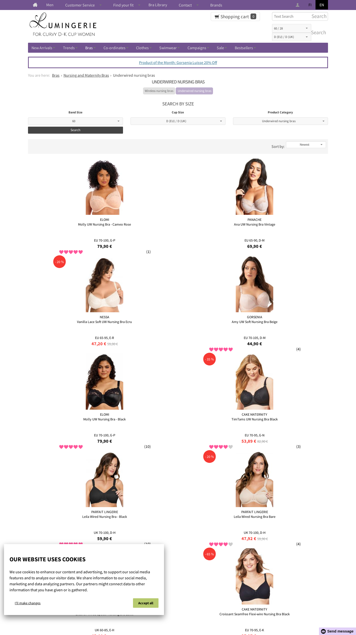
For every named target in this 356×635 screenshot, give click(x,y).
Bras (89, 47)
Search (317, 32)
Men (50, 4)
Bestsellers (244, 47)
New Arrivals (42, 47)
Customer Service (80, 4)
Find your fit (123, 4)
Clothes (142, 47)
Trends (69, 47)
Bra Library (157, 4)
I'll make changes (27, 604)
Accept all (145, 604)
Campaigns (197, 47)
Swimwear (168, 47)
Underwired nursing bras (194, 91)
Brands (216, 4)
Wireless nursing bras (159, 91)
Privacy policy (183, 613)
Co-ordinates (115, 47)
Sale (220, 47)
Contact (185, 4)
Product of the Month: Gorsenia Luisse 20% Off (178, 62)
